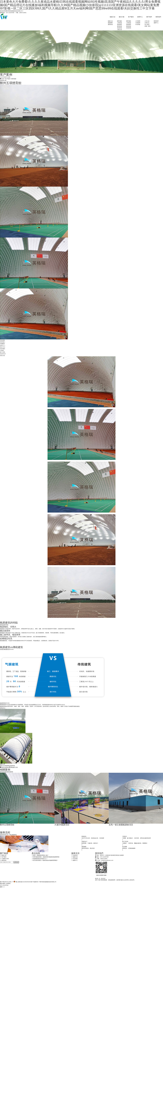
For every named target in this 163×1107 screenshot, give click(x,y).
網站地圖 (2, 883)
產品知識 (36, 853)
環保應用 (119, 24)
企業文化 (147, 22)
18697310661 (103, 858)
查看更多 (3, 80)
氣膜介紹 (112, 17)
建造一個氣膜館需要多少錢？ (41, 855)
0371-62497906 (104, 857)
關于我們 (149, 17)
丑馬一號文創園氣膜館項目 (121, 825)
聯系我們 (158, 17)
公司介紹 (147, 21)
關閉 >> (2, 887)
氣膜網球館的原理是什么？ (40, 858)
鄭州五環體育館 (7, 825)
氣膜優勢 (110, 22)
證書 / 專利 (147, 26)
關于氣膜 (4, 853)
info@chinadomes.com (107, 860)
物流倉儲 (119, 26)
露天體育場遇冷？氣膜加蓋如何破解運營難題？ (45, 860)
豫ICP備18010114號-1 (6, 881)
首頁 (3, 78)
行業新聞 (137, 22)
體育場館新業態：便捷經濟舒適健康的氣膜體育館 (46, 857)
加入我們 (147, 24)
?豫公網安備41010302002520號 (23, 881)
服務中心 (156, 22)
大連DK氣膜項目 (61, 825)
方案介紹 (119, 29)
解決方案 (121, 17)
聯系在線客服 (4, 767)
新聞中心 (140, 17)
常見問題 (137, 24)
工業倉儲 (119, 22)
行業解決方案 (5, 858)
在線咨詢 (75, 855)
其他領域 (119, 28)
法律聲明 (8, 883)
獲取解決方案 (13, 767)
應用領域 (110, 24)
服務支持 (75, 853)
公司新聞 (137, 21)
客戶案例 (131, 17)
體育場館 (119, 21)
